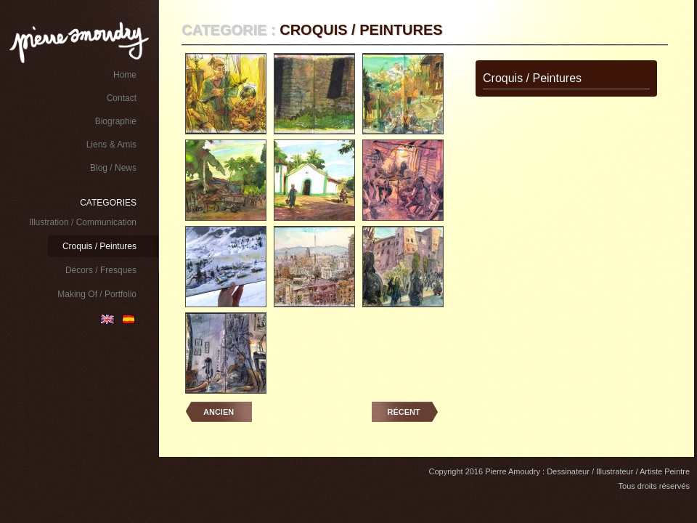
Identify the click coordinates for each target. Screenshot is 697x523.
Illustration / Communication (82, 222)
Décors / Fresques (100, 270)
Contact (121, 98)
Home (124, 75)
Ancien (218, 412)
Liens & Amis (111, 144)
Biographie (115, 121)
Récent (404, 412)
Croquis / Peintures (99, 246)
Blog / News (113, 168)
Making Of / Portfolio (96, 294)
